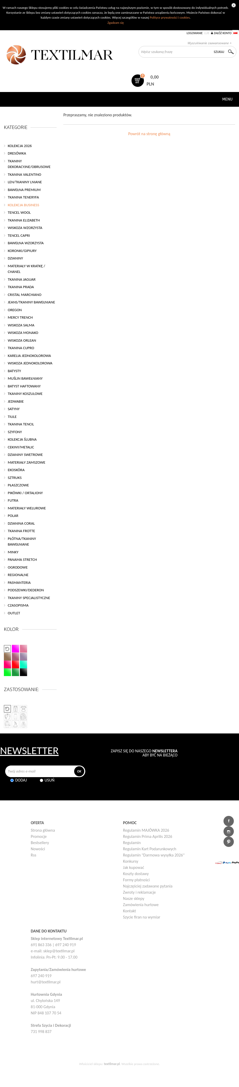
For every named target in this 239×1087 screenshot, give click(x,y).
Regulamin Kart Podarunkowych (149, 848)
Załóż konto (223, 33)
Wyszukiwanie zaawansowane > (209, 43)
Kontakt (129, 910)
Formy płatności (136, 879)
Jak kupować (133, 867)
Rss (33, 855)
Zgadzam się (115, 23)
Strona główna (43, 830)
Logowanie (195, 33)
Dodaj (21, 780)
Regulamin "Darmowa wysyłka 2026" (153, 855)
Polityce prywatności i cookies (170, 17)
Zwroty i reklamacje (139, 892)
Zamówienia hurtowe (141, 904)
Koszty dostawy (136, 873)
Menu (227, 99)
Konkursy (130, 861)
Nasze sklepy (133, 898)
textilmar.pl (112, 1064)
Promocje (39, 836)
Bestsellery (40, 842)
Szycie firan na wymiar (141, 917)
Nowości (38, 848)
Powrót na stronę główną (149, 133)
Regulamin (132, 842)
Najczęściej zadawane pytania (147, 886)
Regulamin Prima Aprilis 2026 (147, 836)
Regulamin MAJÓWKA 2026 (146, 830)
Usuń (50, 780)
